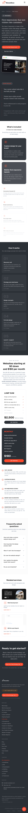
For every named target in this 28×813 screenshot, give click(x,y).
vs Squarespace (5, 767)
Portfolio (4, 748)
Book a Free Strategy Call (10, 695)
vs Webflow (4, 769)
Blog (3, 742)
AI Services (4, 719)
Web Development (6, 708)
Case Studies (5, 750)
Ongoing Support (6, 717)
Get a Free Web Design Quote (11, 47)
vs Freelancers (5, 775)
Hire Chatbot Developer (7, 730)
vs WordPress (5, 762)
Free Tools (4, 746)
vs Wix (3, 764)
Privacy (8, 811)
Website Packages (6, 732)
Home (3, 11)
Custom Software (6, 714)
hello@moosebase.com (8, 783)
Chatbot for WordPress (7, 725)
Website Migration (6, 734)
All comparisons (5, 760)
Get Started (14, 422)
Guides (3, 744)
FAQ (3, 753)
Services (8, 11)
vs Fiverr (4, 773)
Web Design (4, 705)
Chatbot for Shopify (6, 728)
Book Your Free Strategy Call (14, 664)
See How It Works (8, 51)
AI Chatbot (4, 712)
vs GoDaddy (5, 771)
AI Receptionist (5, 721)
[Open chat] (24, 809)
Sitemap (19, 811)
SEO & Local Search (6, 710)
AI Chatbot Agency (6, 723)
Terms (13, 811)
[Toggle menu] (24, 2)
